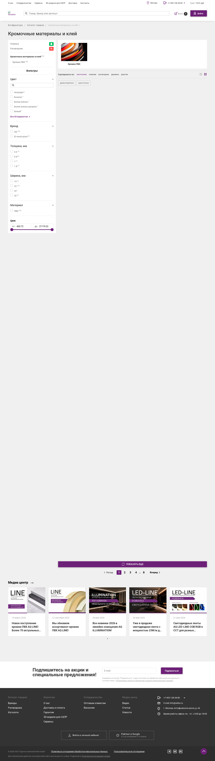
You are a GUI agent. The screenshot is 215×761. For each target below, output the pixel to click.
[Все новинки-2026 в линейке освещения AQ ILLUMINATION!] (107, 611)
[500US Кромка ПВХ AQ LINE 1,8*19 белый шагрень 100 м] (82, 116)
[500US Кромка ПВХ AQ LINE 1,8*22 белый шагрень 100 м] (132, 116)
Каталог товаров (35, 25)
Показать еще (132, 564)
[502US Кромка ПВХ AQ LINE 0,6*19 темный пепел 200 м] (82, 413)
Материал (16, 205)
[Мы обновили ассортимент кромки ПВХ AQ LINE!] (67, 611)
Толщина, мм (18, 146)
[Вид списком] (200, 74)
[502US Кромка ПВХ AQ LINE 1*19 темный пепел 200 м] (82, 472)
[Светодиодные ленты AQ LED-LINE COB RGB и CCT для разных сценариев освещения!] (188, 611)
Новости (127, 712)
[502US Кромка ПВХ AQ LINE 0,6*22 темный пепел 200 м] (132, 413)
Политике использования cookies (96, 756)
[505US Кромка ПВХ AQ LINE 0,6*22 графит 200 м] (132, 472)
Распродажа (15, 707)
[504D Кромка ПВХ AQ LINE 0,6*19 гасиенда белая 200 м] (132, 294)
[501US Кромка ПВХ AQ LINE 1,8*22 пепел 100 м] (183, 176)
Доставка (73, 3)
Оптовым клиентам (95, 703)
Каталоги (13, 712)
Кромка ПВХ (20, 62)
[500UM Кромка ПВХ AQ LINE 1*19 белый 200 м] (183, 354)
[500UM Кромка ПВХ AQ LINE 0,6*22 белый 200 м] (82, 354)
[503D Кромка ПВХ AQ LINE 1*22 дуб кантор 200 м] (183, 235)
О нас (10, 3)
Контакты (84, 3)
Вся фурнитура (15, 25)
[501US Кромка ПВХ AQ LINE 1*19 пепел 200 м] (183, 116)
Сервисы (38, 3)
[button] (107, 638)
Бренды (12, 703)
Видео (125, 703)
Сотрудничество (23, 3)
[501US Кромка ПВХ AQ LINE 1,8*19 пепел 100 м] (132, 176)
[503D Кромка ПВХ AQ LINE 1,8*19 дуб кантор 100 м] (82, 294)
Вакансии (89, 707)
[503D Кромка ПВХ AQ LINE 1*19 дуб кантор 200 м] (132, 235)
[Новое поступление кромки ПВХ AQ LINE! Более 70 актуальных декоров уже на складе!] (26, 611)
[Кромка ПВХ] (74, 54)
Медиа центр (20, 582)
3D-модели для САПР (55, 3)
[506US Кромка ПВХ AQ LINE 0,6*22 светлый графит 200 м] (183, 472)
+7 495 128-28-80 (175, 3)
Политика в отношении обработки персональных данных (79, 751)
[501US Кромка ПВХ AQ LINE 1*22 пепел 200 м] (82, 176)
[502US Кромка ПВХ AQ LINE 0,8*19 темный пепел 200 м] (183, 413)
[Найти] (28, 13)
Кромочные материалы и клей (63, 25)
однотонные (83, 83)
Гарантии (49, 712)
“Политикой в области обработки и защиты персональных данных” (144, 681)
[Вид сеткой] (205, 74)
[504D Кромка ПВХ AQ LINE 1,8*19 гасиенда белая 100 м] (183, 294)
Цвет (13, 79)
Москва (153, 3)
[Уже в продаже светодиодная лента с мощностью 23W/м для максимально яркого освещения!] (147, 611)
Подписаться (172, 670)
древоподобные (67, 83)
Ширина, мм (18, 175)
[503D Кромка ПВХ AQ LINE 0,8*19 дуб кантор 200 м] (82, 235)
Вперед (155, 572)
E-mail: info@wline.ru (173, 703)
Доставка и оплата (54, 707)
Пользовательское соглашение (129, 751)
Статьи (126, 707)
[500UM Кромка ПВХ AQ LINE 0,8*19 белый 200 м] (132, 354)
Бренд (14, 126)
